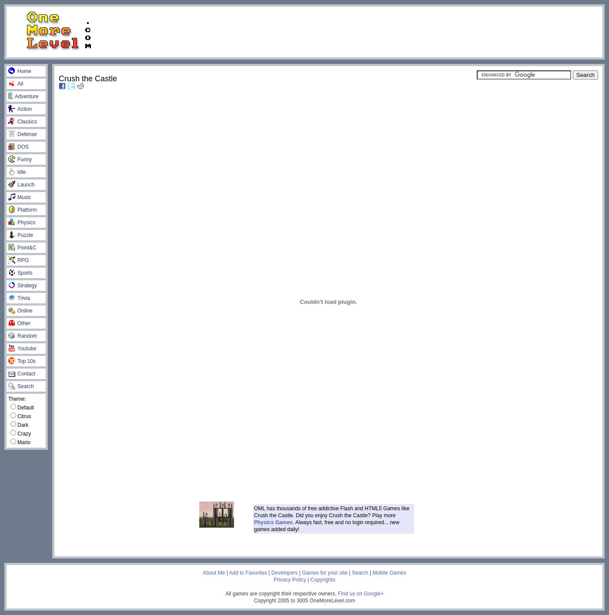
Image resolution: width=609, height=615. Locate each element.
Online (20, 311)
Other (19, 323)
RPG (18, 260)
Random (22, 336)
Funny (20, 159)
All (15, 84)
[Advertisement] (358, 31)
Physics (21, 222)
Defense (22, 134)
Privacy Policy (290, 580)
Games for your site (325, 573)
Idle (17, 172)
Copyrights (323, 580)
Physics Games (273, 522)
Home (19, 71)
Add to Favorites (248, 573)
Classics (22, 122)
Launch (21, 185)
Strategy (22, 286)
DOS (18, 147)
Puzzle (20, 235)
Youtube (22, 349)
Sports (20, 273)
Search (21, 386)
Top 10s (22, 361)
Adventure (23, 96)
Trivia (19, 298)
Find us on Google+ (361, 594)
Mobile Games (389, 573)
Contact (21, 374)
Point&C (22, 248)
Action (20, 109)
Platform (22, 210)
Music (19, 197)
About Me (214, 573)
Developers (284, 573)
